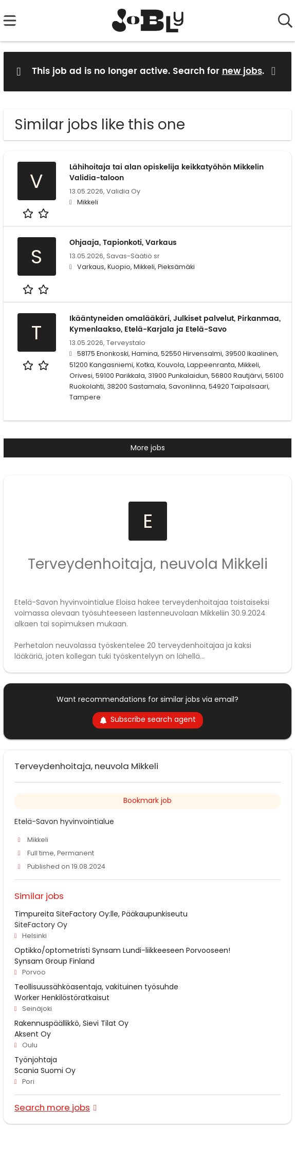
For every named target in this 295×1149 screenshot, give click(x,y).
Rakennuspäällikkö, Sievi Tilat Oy (71, 1023)
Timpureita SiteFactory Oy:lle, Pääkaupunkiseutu (101, 914)
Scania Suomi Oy (45, 1070)
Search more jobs (52, 1107)
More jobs (148, 448)
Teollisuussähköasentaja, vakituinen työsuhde (96, 987)
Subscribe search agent (148, 719)
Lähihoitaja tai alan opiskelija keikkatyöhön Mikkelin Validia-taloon (166, 172)
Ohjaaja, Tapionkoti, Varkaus (123, 242)
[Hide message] (275, 71)
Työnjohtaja (35, 1060)
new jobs (242, 71)
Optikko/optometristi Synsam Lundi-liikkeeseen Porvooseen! (122, 950)
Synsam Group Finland (54, 961)
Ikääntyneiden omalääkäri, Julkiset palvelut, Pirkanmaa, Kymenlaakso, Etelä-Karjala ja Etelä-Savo (175, 324)
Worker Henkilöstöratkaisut (61, 997)
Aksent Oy (32, 1034)
